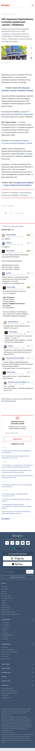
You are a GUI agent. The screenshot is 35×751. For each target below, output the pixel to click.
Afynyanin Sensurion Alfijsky (15, 358)
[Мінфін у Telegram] (12, 543)
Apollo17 (9, 242)
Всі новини (17, 519)
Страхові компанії (6, 697)
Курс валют (4, 586)
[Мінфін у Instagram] (23, 543)
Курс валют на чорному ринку (9, 652)
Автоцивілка (4, 695)
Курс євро (4, 591)
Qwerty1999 (10, 250)
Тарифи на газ (5, 605)
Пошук (30, 571)
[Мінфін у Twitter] (17, 543)
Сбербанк (5, 34)
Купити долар (5, 654)
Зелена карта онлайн (7, 688)
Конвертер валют (6, 607)
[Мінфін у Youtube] (28, 543)
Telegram (24, 195)
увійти (30, 399)
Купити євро (4, 656)
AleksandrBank (11, 234)
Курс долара (4, 588)
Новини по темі (17, 444)
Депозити (4, 602)
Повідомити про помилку (17, 577)
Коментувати (19, 213)
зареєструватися (10, 401)
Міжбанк (3, 600)
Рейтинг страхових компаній (9, 693)
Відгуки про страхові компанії (9, 690)
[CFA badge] (5, 704)
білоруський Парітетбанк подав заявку (19, 114)
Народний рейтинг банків (8, 612)
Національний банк (8, 29)
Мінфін (11, 206)
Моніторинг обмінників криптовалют (11, 614)
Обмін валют (4, 647)
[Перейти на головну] (5, 5)
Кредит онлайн (5, 609)
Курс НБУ (3, 593)
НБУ (25, 82)
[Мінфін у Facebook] (7, 543)
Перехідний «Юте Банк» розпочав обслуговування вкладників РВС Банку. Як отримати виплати (17, 506)
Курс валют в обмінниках (8, 649)
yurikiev (8, 273)
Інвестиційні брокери (7, 598)
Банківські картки (6, 595)
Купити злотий (5, 659)
